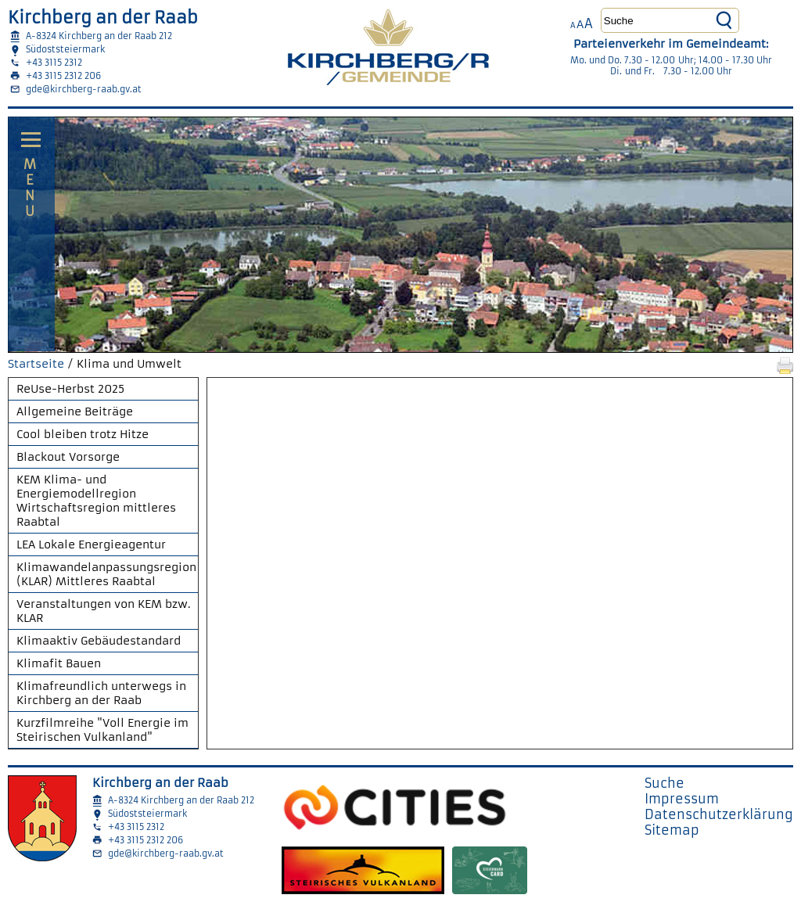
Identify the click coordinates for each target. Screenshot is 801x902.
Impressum (682, 799)
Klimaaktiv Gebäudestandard (98, 641)
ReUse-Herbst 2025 (70, 389)
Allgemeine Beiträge (74, 411)
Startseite (36, 364)
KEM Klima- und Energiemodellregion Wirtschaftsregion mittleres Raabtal (96, 501)
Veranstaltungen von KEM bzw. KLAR (103, 611)
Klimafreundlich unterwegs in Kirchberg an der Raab (101, 693)
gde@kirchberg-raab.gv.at (84, 89)
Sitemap (672, 830)
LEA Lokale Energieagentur (91, 544)
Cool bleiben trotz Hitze (82, 434)
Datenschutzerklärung (719, 814)
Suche (664, 783)
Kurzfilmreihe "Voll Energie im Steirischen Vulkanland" (102, 730)
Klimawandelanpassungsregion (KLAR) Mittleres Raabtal (106, 574)
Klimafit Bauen (58, 663)
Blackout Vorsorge (68, 457)
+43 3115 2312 (54, 62)
